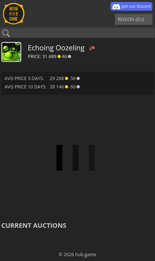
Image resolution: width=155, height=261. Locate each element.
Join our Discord (131, 7)
